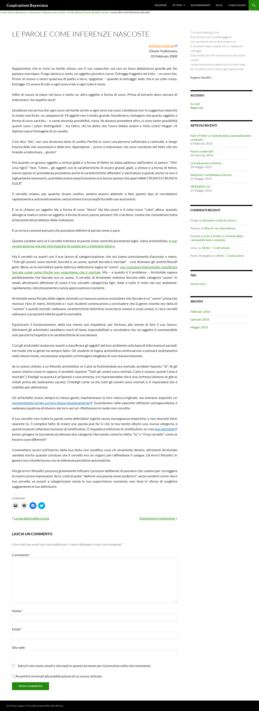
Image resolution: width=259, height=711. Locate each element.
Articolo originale (162, 46)
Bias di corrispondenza (219, 228)
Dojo (219, 5)
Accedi (195, 104)
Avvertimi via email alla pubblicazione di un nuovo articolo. (58, 676)
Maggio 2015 (199, 327)
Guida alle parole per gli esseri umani (88, 12)
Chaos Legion (237, 5)
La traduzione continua (205, 163)
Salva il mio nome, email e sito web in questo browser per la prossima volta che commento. (84, 666)
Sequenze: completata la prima (211, 175)
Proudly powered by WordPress (45, 705)
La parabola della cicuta (31, 518)
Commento (21, 555)
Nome (17, 611)
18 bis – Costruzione (216, 248)
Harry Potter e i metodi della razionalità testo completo (216, 238)
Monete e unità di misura (219, 220)
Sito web (18, 647)
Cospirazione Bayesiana (27, 5)
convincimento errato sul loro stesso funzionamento (51, 403)
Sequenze (161, 5)
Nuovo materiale (201, 151)
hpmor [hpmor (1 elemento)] (203, 283)
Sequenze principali (54, 12)
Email (17, 629)
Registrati (196, 108)
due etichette (165, 429)
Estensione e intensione (157, 518)
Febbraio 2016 (200, 311)
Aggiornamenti (200, 5)
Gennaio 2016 (199, 319)
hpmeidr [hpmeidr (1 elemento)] (194, 283)
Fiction (177, 5)
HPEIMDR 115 (200, 186)
